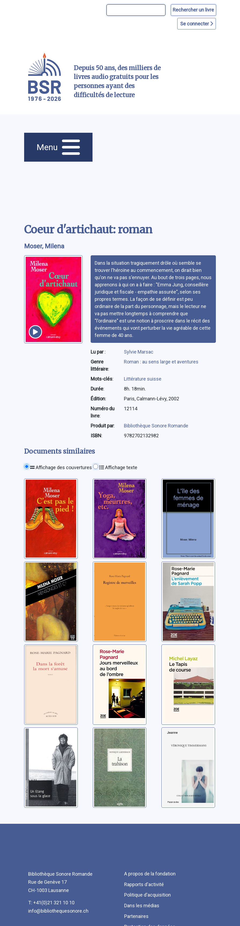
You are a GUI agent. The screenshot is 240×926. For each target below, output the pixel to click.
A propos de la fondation (150, 873)
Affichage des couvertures (61, 467)
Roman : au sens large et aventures (161, 362)
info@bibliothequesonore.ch (58, 911)
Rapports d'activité (144, 884)
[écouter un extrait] (35, 332)
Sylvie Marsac (138, 352)
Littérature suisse (142, 379)
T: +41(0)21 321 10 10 (51, 902)
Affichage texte (118, 467)
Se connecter (196, 23)
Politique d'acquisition (147, 895)
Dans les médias (141, 905)
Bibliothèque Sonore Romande (156, 425)
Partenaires (136, 916)
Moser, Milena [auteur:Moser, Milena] (44, 246)
